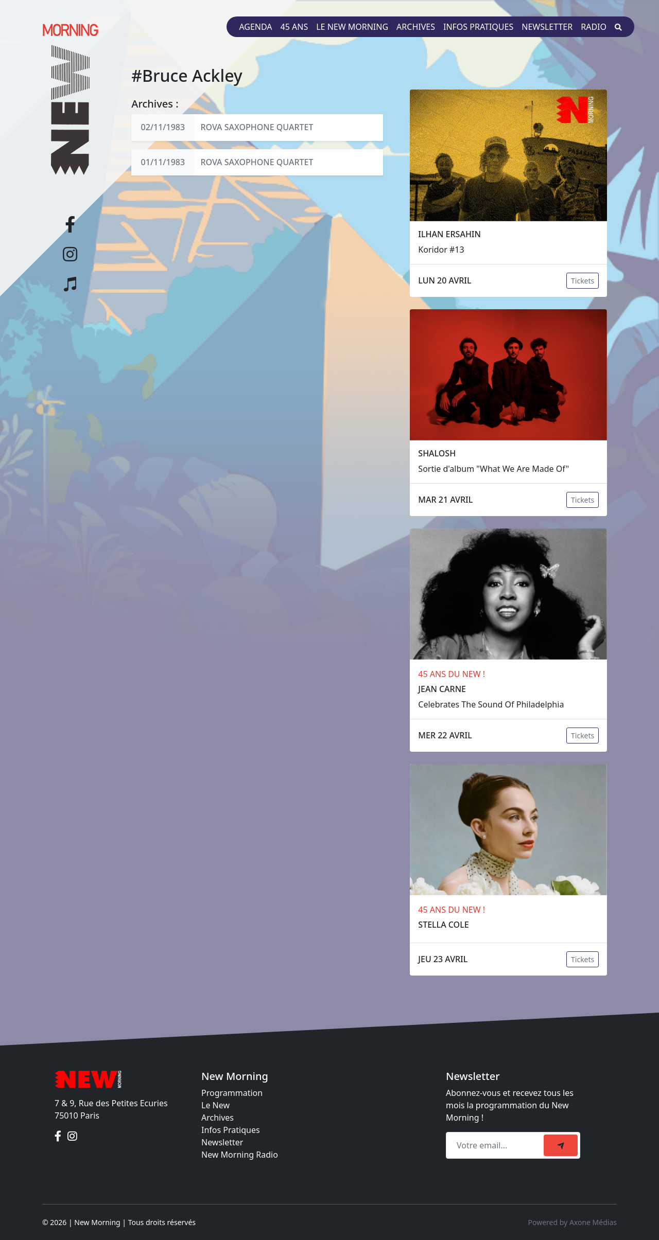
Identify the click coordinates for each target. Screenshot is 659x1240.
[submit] (561, 1145)
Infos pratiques (478, 26)
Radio (593, 26)
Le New (215, 1105)
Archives (415, 26)
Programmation (232, 1093)
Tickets (582, 281)
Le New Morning (352, 26)
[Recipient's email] (496, 1145)
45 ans (294, 26)
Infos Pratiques (230, 1130)
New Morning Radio (239, 1154)
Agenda (255, 26)
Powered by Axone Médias (572, 1222)
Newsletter (547, 26)
